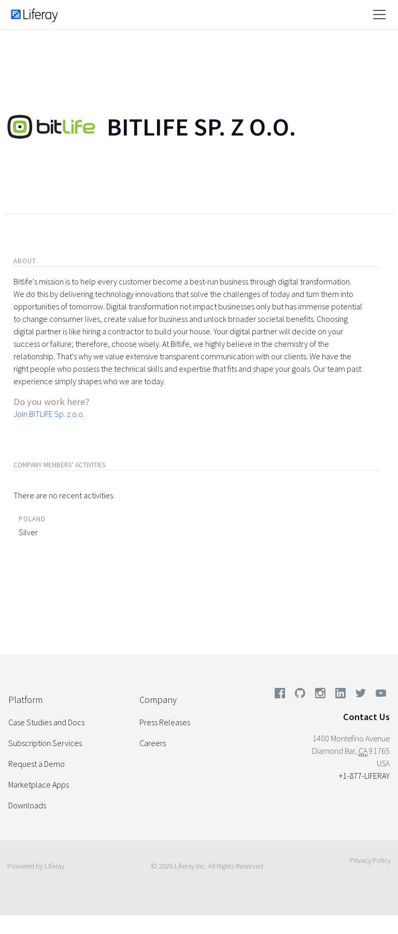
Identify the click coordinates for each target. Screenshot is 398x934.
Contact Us (366, 717)
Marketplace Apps (38, 784)
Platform (25, 700)
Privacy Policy (370, 860)
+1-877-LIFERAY (364, 775)
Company (158, 700)
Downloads (27, 805)
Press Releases (164, 722)
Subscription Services (45, 743)
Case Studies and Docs (46, 722)
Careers (152, 743)
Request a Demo (36, 764)
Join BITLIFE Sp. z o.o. (48, 414)
